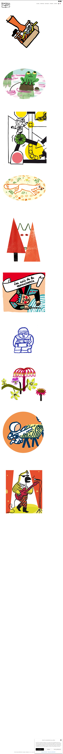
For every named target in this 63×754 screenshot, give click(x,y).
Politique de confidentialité (51, 751)
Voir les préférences (57, 749)
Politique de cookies (44, 751)
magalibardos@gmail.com (9, 1)
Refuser (48, 749)
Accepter (39, 749)
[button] (60, 740)
